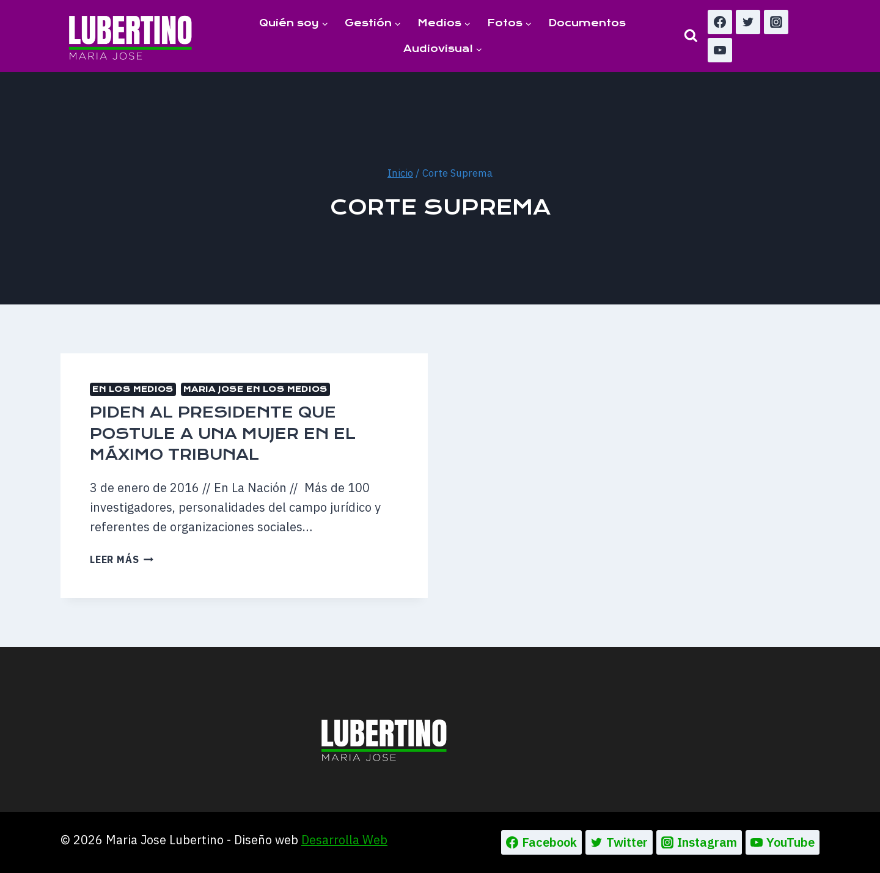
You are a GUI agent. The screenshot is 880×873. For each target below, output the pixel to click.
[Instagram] (776, 22)
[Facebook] (720, 22)
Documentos (587, 23)
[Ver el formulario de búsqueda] (691, 35)
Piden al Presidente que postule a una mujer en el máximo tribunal (223, 433)
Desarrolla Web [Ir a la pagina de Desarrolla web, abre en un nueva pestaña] (344, 839)
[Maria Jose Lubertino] (130, 35)
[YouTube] (720, 50)
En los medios (133, 389)
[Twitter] (748, 22)
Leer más (121, 559)
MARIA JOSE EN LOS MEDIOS (255, 389)
